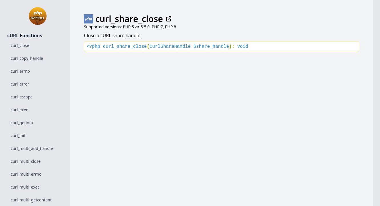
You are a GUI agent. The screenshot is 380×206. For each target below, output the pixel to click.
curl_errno (20, 71)
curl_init (18, 135)
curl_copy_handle (27, 58)
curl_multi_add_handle (32, 148)
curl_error (20, 84)
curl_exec (19, 109)
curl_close (20, 45)
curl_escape (22, 97)
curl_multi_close (26, 161)
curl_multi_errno (26, 174)
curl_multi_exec (25, 187)
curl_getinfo (22, 122)
